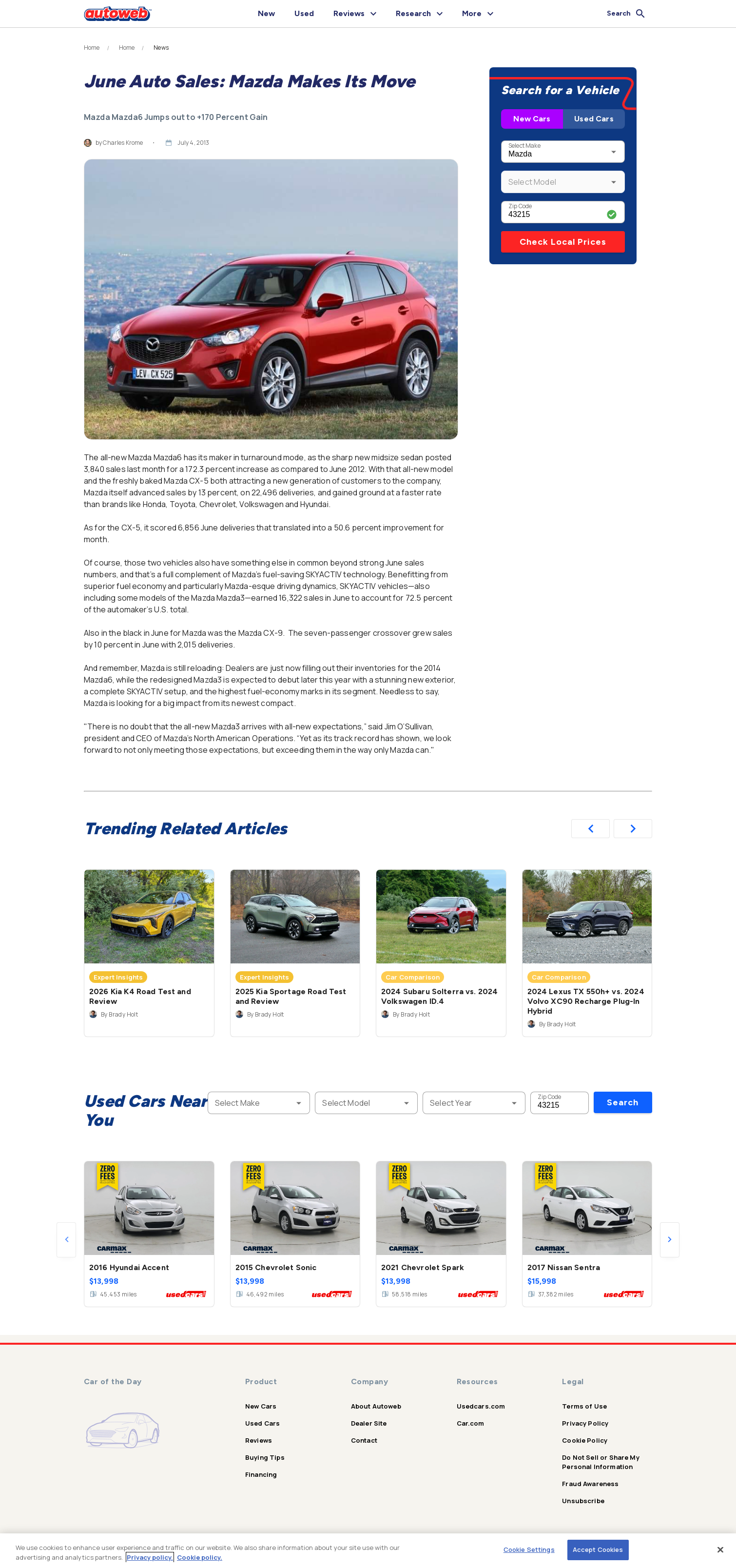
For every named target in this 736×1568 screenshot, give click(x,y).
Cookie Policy (584, 1440)
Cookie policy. (199, 1557)
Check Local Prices (563, 241)
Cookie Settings (529, 1549)
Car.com (470, 1423)
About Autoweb (376, 1406)
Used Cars (593, 118)
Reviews (258, 1440)
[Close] (720, 1549)
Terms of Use (584, 1406)
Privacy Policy (585, 1423)
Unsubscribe (583, 1500)
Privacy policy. (150, 1557)
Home (92, 48)
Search (623, 1102)
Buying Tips (265, 1457)
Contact (364, 1440)
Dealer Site (369, 1423)
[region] (368, 1550)
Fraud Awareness (590, 1483)
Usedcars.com (481, 1406)
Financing (261, 1474)
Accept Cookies (598, 1549)
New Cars (531, 118)
